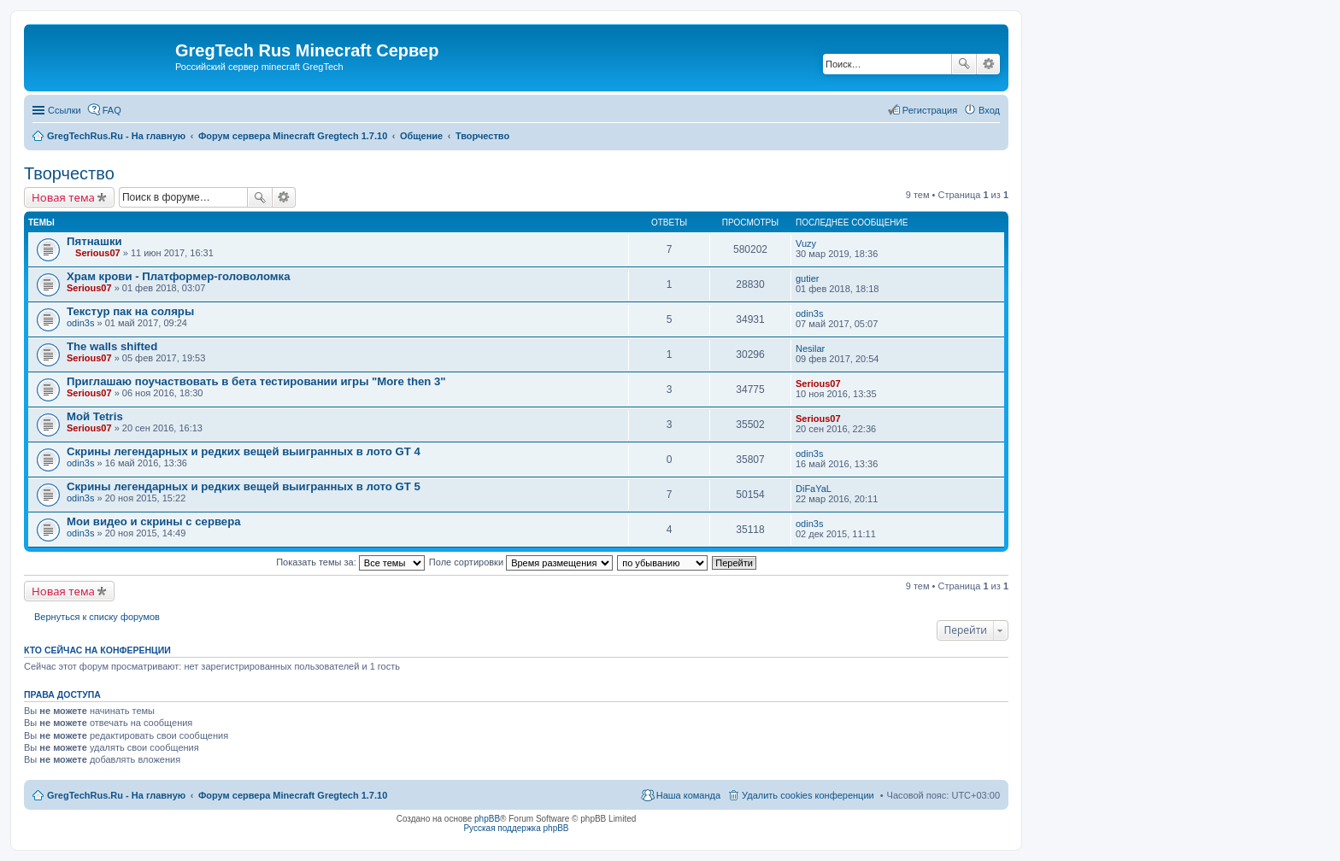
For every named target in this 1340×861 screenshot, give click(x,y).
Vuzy (806, 243)
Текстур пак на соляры (130, 311)
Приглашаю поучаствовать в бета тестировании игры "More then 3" (256, 381)
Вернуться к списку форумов (97, 617)
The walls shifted (112, 346)
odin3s (80, 323)
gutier (808, 278)
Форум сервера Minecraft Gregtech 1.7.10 (292, 795)
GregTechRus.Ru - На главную (116, 795)
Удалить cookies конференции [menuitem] (808, 795)
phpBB (487, 818)
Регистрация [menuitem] (929, 110)
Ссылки (64, 110)
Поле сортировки (521, 562)
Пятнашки (94, 241)
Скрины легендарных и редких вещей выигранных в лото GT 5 (243, 486)
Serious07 (97, 253)
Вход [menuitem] (989, 110)
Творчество (69, 173)
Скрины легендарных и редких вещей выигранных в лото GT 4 (243, 451)
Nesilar (810, 348)
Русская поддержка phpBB (515, 828)
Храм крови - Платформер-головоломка (178, 276)
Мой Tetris (95, 416)
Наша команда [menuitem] (688, 795)
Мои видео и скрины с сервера (154, 521)
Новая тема (63, 197)
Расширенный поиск (988, 64)
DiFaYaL (814, 488)
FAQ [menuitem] (112, 110)
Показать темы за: (350, 562)
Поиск (964, 64)
